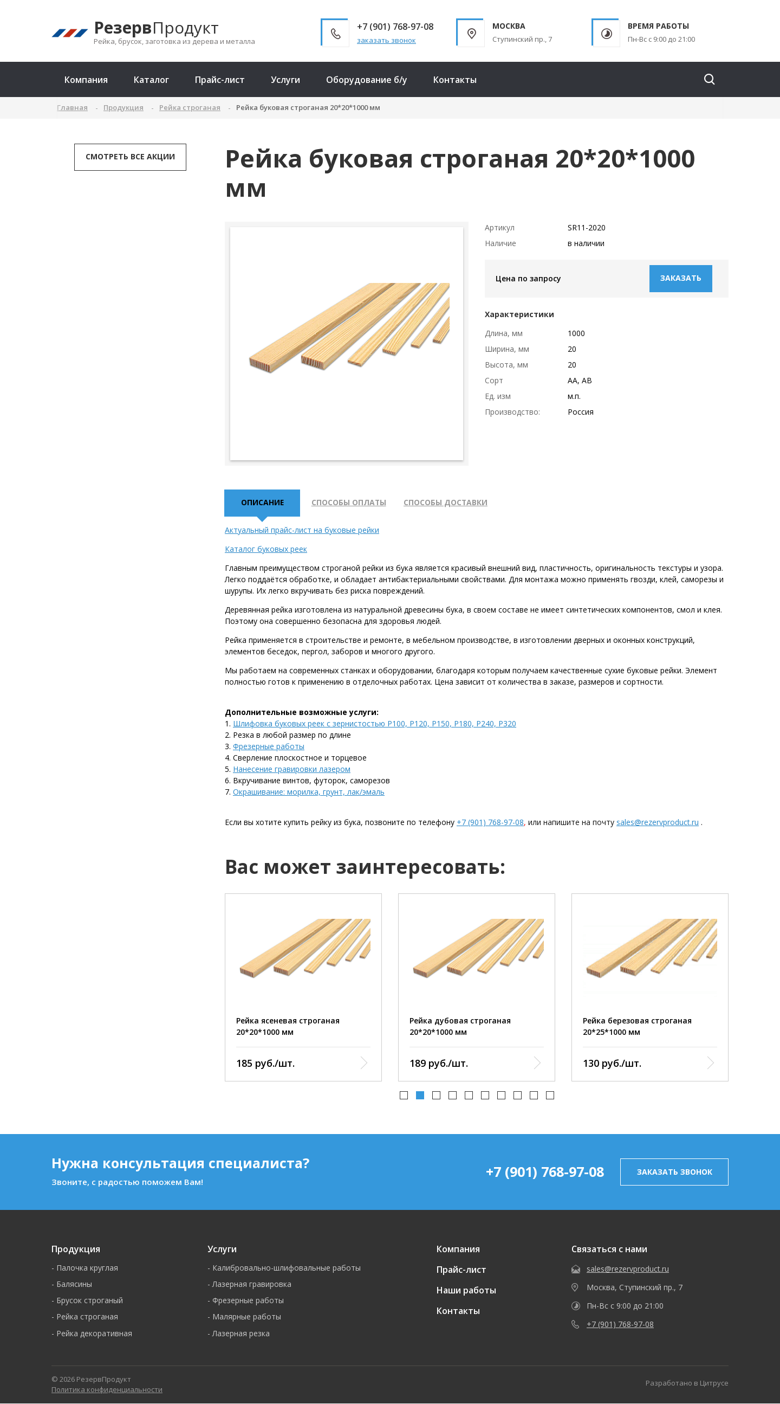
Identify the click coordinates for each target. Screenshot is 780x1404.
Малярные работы (246, 1317)
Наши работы (466, 1291)
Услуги (285, 80)
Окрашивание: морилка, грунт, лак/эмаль (309, 793)
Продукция (75, 1250)
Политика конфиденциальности (106, 1390)
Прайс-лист (220, 80)
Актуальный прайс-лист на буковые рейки (302, 531)
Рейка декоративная (94, 1334)
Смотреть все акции (130, 156)
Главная (72, 107)
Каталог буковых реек (266, 550)
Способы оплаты (350, 503)
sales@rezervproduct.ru (657, 823)
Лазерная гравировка (251, 1285)
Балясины (74, 1285)
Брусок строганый (89, 1301)
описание (262, 503)
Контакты (455, 80)
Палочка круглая (87, 1269)
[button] (404, 1096)
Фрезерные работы (268, 747)
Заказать (680, 278)
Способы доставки (448, 503)
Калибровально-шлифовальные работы (286, 1269)
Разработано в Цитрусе (687, 1384)
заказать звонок (386, 40)
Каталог (151, 80)
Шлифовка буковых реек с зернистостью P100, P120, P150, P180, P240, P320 (374, 724)
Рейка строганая (87, 1317)
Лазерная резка (241, 1334)
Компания (86, 80)
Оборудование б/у (366, 80)
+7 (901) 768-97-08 (490, 823)
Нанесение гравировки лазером (291, 770)
